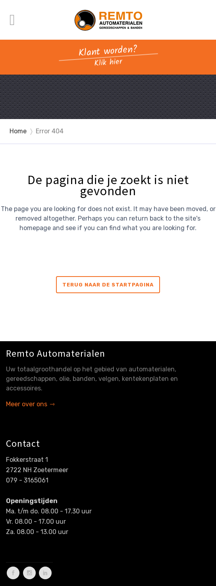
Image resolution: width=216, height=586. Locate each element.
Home (18, 131)
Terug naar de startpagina (108, 285)
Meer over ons (26, 404)
